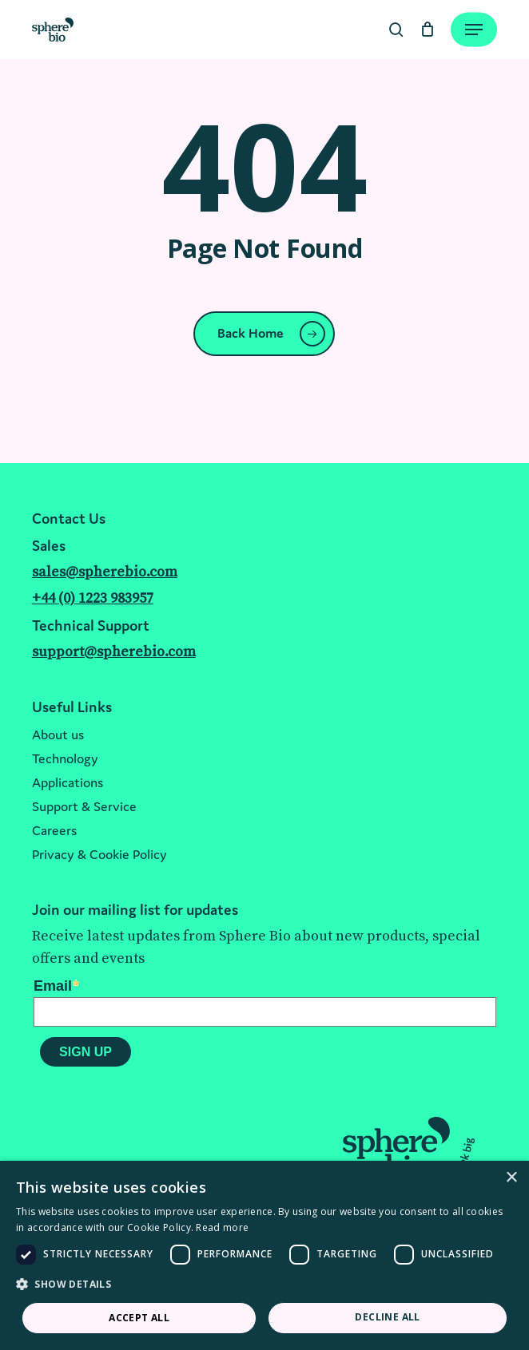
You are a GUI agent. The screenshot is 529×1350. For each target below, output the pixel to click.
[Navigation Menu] (474, 30)
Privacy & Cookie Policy (99, 854)
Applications (67, 782)
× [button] (511, 1178)
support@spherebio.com (114, 652)
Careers (54, 830)
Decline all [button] (387, 1317)
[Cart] (427, 29)
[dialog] (264, 1255)
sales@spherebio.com (104, 572)
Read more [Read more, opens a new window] (222, 1227)
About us (58, 734)
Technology (65, 758)
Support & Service (84, 806)
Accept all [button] (139, 1317)
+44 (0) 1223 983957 (92, 598)
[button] (264, 1284)
